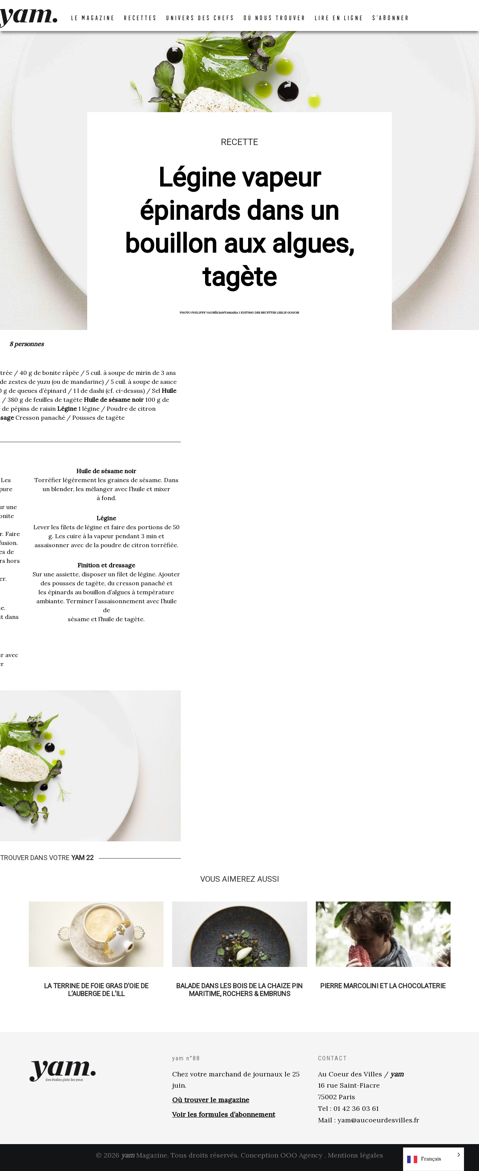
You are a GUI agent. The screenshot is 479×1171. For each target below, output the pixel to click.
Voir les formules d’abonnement (223, 1118)
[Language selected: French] (433, 1159)
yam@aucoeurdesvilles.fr (378, 1124)
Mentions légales (355, 1159)
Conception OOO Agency (282, 1159)
